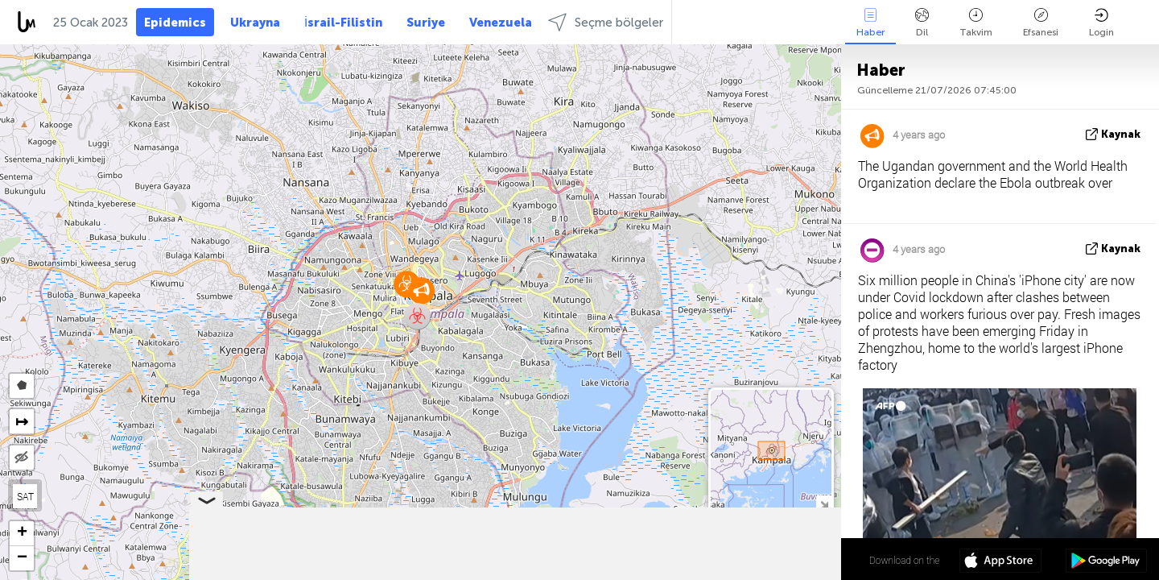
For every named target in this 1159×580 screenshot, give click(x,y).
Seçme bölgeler (605, 22)
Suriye (425, 22)
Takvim (975, 23)
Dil (922, 23)
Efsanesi (1040, 23)
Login (1101, 23)
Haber (870, 23)
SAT (25, 496)
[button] (417, 316)
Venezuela (500, 22)
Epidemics (175, 22)
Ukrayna (255, 22)
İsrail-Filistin (343, 22)
